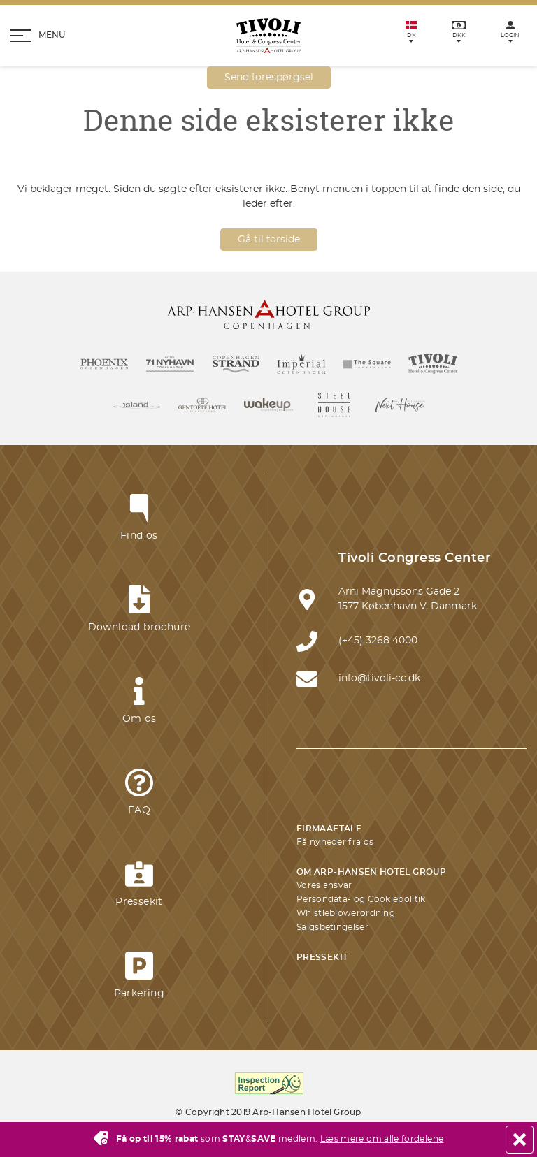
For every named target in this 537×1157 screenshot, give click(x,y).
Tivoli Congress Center (414, 558)
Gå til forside (269, 240)
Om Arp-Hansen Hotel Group (371, 872)
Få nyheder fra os (334, 842)
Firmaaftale (328, 828)
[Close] (520, 1140)
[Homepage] (268, 35)
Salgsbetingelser (332, 927)
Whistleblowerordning (345, 913)
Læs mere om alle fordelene (381, 1139)
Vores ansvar (324, 885)
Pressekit (322, 957)
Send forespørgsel (268, 77)
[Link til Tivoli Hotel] (432, 363)
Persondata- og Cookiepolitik (360, 899)
